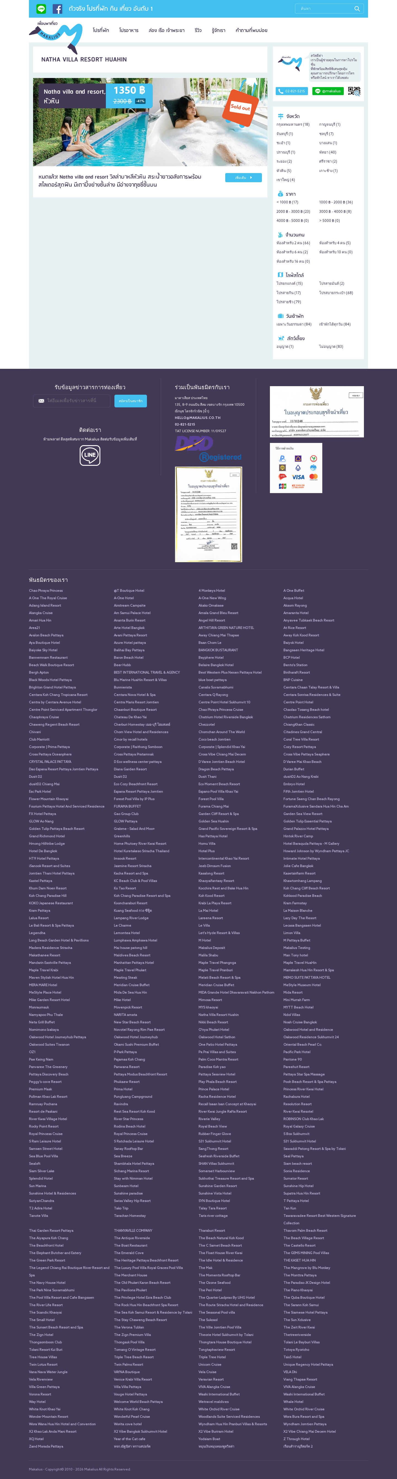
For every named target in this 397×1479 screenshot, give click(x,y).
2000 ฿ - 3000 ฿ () (293, 212)
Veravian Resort (211, 1380)
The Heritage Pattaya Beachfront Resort (146, 1261)
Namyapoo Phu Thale (46, 1015)
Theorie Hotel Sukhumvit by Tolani (225, 1335)
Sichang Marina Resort (131, 1171)
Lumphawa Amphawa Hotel (135, 941)
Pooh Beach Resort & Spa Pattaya (309, 1082)
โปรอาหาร (129, 30)
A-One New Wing (212, 598)
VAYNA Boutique (127, 1372)
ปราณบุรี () (286, 152)
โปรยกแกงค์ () (290, 284)
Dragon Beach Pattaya (216, 769)
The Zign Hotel (41, 1335)
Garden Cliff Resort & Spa (218, 814)
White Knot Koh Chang (131, 1409)
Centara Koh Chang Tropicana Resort (58, 695)
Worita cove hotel (128, 1424)
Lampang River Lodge (131, 918)
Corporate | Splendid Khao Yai (221, 747)
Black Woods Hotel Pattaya (50, 680)
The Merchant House (130, 1276)
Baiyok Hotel (293, 643)
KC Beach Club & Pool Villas (135, 881)
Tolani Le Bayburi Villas (301, 1342)
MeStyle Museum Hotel (302, 985)
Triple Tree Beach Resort (134, 1357)
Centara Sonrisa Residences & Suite (311, 695)
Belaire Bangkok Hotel (216, 665)
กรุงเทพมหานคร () (293, 125)
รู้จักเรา (218, 30)
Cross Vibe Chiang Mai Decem (222, 755)
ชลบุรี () (326, 134)
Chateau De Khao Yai (130, 717)
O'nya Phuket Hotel (213, 1030)
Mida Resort (292, 993)
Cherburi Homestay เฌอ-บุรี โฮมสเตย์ (142, 725)
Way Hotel (37, 1402)
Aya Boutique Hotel (44, 643)
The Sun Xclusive (297, 1320)
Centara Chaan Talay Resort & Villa (311, 688)
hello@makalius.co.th (198, 418)
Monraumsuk (39, 1008)
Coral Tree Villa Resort (301, 740)
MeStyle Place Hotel (45, 993)
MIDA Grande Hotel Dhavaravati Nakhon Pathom (236, 993)
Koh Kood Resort (211, 896)
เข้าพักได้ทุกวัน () (335, 324)
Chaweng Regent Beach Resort (54, 725)
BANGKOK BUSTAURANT (218, 650)
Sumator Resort (295, 1179)
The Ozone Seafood (214, 1283)
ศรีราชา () (328, 162)
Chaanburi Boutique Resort (135, 710)
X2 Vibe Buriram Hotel (215, 1432)
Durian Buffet (293, 769)
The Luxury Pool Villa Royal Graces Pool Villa (148, 1268)
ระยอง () (284, 162)
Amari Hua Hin (40, 621)
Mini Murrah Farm (296, 1000)
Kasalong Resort (211, 874)
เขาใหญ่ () (286, 180)
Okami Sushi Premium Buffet (136, 1045)
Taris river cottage (213, 1216)
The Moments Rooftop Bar (219, 1276)
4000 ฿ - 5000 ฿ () (293, 221)
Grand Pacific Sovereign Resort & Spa (227, 829)
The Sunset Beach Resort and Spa (56, 1328)
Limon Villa (291, 933)
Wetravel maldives (213, 1402)
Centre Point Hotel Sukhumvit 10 (224, 702)
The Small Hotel (42, 1320)
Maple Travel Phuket (130, 970)
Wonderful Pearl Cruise (132, 1417)
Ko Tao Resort (125, 889)
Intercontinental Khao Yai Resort (223, 859)
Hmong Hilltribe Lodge (47, 844)
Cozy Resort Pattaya (299, 747)
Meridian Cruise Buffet (131, 985)
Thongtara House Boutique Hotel (224, 1342)
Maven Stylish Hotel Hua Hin (51, 978)
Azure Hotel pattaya (130, 643)
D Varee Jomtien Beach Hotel (221, 762)
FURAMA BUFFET (127, 807)
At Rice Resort (294, 628)
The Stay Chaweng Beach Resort (140, 1320)
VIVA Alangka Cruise (214, 1387)
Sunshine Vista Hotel (214, 1194)
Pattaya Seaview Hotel (216, 1075)
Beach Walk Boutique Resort (51, 665)
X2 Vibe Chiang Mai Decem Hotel (309, 1432)
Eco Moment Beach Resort (219, 784)
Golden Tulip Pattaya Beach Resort (56, 829)
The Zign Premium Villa (132, 1335)
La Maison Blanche (297, 911)
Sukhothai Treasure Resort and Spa (226, 1179)
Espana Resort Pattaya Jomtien (138, 792)
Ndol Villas (291, 1015)
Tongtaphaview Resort (216, 1350)
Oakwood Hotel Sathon (216, 1037)
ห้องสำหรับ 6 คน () (292, 252)
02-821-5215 (291, 91)
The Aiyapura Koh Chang (48, 1238)
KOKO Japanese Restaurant (51, 903)
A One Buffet (293, 591)
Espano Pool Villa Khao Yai (218, 792)
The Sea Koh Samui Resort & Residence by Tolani (153, 1313)
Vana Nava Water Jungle (48, 1372)
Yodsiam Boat (209, 1439)
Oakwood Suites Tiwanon (49, 1045)
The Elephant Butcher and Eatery (55, 1253)
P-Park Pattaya (125, 1052)
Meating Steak (125, 978)
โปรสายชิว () (289, 302)
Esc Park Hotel (40, 792)
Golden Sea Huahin (213, 822)
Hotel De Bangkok (43, 851)
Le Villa (204, 926)
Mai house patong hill (130, 948)
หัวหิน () (284, 171)
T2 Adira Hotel (40, 1209)
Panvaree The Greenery (48, 1067)
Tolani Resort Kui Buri (45, 1350)
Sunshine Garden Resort (217, 1186)
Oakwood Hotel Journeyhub (136, 1037)
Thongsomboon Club (45, 1342)
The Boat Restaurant (130, 1246)
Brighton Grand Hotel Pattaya (52, 688)
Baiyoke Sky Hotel (43, 650)
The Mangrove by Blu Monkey (306, 1268)
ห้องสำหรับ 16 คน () (293, 262)
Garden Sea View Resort (302, 814)
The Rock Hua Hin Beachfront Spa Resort (146, 1305)
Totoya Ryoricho (296, 1350)
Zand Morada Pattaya (46, 1447)
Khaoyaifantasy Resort (216, 881)
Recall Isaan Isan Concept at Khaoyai (227, 1104)
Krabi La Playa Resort (214, 903)
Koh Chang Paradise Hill (47, 896)
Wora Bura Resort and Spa (303, 1417)
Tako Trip (121, 1209)
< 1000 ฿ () (287, 202)
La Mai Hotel (208, 911)
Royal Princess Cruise (46, 1134)
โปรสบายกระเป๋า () (336, 293)
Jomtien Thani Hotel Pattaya (51, 874)
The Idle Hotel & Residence (220, 1261)
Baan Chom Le (209, 643)
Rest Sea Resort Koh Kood (134, 1112)
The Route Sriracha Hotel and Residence (230, 1305)
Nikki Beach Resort (213, 1022)
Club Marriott (39, 740)
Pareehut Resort (296, 1067)
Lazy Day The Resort (299, 918)
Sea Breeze (123, 1156)
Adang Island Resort (45, 606)
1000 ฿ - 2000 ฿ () (336, 202)
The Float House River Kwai (220, 1253)
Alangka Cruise (41, 613)
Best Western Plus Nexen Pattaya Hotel (230, 673)
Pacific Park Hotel (296, 1052)
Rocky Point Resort (43, 1127)
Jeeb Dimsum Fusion (214, 866)
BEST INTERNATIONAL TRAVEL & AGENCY (147, 673)
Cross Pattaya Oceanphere (50, 755)
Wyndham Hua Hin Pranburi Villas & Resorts (232, 1424)
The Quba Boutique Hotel (303, 1298)
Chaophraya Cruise (44, 717)
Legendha (37, 933)
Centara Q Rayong (213, 695)
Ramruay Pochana (43, 1104)
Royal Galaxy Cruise (299, 1127)
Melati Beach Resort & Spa (219, 978)
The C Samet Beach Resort (220, 1246)
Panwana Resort (127, 1067)
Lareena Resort (210, 918)
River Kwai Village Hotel (48, 1119)
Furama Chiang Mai (213, 807)
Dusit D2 (35, 777)
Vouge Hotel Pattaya (130, 1395)
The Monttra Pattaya (299, 1276)
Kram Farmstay (295, 903)
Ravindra (121, 1104)
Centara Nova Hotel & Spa (134, 695)
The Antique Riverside (132, 1238)
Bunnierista (123, 688)
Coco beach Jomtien (214, 740)
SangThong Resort (213, 1149)
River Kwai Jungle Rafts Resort (222, 1112)
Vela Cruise (207, 1372)
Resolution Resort (297, 1104)
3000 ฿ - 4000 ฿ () (335, 212)
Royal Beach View (212, 1127)
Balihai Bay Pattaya (129, 650)
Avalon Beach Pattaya (46, 636)
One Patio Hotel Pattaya (217, 1045)
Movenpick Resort (128, 1008)
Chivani (35, 732)
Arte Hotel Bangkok (129, 628)
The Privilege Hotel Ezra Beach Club (142, 1298)
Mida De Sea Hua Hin (130, 993)
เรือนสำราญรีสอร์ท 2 (298, 1447)
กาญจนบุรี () (329, 125)
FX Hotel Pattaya (42, 814)
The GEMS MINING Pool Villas (306, 1253)
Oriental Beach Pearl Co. (302, 1045)
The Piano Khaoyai (298, 1290)
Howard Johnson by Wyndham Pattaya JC (316, 851)
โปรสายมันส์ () (331, 284)
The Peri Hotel (210, 1290)
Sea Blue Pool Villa (43, 1156)
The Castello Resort (299, 1246)
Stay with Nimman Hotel (133, 1179)
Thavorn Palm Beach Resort (305, 1231)
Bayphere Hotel (211, 658)
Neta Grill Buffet (42, 1022)
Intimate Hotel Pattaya (301, 859)
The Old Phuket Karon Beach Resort (142, 1283)
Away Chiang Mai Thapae (218, 636)
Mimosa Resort (210, 1000)
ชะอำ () (283, 143)
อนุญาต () (285, 347)
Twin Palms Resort (128, 1365)
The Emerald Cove (129, 1253)
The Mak (205, 1268)
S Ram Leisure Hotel (45, 1142)
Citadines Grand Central (302, 732)
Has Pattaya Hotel (212, 836)
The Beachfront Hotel (46, 1246)
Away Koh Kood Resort (301, 636)
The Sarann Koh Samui (301, 1305)
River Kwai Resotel (298, 1112)
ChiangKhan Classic (298, 725)
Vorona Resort (40, 1395)
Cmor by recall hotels (130, 740)
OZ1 (32, 1052)
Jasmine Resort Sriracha (132, 866)
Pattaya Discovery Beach (48, 1075)
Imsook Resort (125, 859)
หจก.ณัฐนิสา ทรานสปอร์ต (132, 1447)
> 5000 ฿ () (329, 221)
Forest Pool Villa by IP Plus (134, 799)
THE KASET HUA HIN (299, 1261)
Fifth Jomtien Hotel (298, 792)
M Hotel (204, 941)
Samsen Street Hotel (45, 1149)
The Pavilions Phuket (130, 1290)
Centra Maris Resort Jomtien (136, 702)
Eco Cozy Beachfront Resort (135, 784)
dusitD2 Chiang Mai (44, 784)
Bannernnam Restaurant (48, 658)
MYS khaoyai (208, 1008)
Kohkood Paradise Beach (302, 896)
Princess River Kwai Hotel (303, 1089)
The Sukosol (208, 1320)
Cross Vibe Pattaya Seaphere (306, 755)
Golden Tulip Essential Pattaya (307, 822)
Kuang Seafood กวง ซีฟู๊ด (133, 911)
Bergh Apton (39, 673)
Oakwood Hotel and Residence (308, 1030)
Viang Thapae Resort (300, 1380)
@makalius (328, 91)
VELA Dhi (290, 1372)
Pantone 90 (292, 1060)
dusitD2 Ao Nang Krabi (300, 777)
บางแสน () (328, 143)
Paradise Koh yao (212, 1067)
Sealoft (34, 1164)
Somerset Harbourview (216, 1171)
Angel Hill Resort (211, 621)
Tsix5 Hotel (292, 1357)
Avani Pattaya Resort (130, 636)
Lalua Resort (39, 918)
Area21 (34, 628)
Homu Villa (206, 844)
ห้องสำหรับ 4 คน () (335, 243)
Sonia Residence (296, 1171)
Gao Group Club (126, 814)
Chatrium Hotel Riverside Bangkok (225, 717)
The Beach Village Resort (303, 1238)
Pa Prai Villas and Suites (217, 1052)
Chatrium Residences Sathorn (307, 717)
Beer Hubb (122, 665)
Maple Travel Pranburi (215, 970)
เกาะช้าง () (328, 171)
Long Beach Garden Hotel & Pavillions (58, 941)
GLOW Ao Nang (41, 822)
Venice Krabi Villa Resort (133, 1380)
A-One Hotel (124, 598)
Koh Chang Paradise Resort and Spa (142, 896)
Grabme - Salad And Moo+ (134, 829)
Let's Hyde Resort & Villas (219, 933)
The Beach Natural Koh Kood (221, 1238)
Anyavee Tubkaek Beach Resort (308, 621)
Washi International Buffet (219, 1395)
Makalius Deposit (211, 948)
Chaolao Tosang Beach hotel (306, 710)
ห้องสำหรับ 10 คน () (336, 252)
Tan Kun (289, 1209)
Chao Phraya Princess (46, 591)
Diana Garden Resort (130, 769)
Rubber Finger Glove (214, 1134)
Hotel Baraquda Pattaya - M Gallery (311, 844)
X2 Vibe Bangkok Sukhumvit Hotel (140, 1432)
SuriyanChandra (41, 1201)
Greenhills (122, 836)
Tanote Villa (38, 1216)
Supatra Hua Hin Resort (301, 1194)
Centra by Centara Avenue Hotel (55, 702)
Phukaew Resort (127, 1082)
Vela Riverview (41, 1380)
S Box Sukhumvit (296, 1134)
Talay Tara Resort (212, 1209)
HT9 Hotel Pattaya (44, 859)
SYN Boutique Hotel (214, 1201)
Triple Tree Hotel (212, 1357)
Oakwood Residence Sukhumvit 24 (311, 1037)
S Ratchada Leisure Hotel (134, 1142)
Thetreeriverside (297, 1335)
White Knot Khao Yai (44, 1409)
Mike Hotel (122, 1000)
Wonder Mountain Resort (48, 1417)
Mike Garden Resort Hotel (49, 1000)
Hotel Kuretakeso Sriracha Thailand (141, 851)
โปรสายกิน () (289, 293)
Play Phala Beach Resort (217, 1082)
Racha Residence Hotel (217, 1097)
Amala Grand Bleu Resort (218, 613)
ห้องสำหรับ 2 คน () (293, 243)
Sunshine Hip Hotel (298, 1186)
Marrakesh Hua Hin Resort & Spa (308, 970)
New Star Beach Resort (132, 1022)
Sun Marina (37, 1186)
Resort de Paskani (43, 1112)
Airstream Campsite (130, 606)
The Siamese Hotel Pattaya (305, 1313)
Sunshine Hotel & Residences (52, 1194)
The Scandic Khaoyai (45, 1313)
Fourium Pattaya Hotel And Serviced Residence (66, 807)
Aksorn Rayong (295, 606)
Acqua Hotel (293, 598)
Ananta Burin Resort (129, 621)
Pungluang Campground (133, 1097)
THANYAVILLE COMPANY (133, 1231)
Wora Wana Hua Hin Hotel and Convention (62, 1424)
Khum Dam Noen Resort (47, 889)
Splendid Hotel (41, 1179)
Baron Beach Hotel (128, 658)
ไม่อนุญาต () (331, 347)
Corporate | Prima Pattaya (49, 747)
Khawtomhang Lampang (302, 881)
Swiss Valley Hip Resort (132, 1201)
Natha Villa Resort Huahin (218, 1015)
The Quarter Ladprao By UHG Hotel (226, 1298)
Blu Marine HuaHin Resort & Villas (140, 680)
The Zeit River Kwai (299, 1328)
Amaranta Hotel (296, 613)
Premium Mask (40, 1089)
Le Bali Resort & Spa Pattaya (51, 926)
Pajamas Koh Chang (129, 1060)
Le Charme (122, 926)
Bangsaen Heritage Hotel (303, 650)
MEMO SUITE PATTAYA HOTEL (306, 978)
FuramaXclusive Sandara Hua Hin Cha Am (316, 807)
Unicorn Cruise (209, 1365)
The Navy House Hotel (47, 1283)
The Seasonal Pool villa (216, 1313)
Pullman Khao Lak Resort (48, 1097)
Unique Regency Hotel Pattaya (308, 1365)
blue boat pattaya (212, 680)
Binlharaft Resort (296, 673)
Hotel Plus (206, 851)
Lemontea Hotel (127, 933)
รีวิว (198, 30)
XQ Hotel (36, 1439)
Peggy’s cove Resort (45, 1082)
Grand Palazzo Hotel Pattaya (306, 829)
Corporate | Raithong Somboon (138, 747)
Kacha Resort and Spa (131, 874)
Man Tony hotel (295, 956)
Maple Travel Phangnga (217, 963)
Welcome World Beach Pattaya (138, 1402)
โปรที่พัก (101, 30)
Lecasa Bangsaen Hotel (302, 926)
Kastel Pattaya (40, 881)
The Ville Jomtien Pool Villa (219, 1328)
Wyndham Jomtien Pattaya (304, 1424)
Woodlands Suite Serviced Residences (229, 1417)
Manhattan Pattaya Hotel (134, 963)
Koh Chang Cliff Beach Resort (306, 889)
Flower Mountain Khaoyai (48, 799)
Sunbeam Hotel (126, 1186)
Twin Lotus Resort (43, 1365)
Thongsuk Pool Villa (129, 1342)
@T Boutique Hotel (129, 591)
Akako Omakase (211, 606)
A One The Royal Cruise (48, 598)
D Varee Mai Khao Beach (302, 762)
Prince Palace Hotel (213, 1089)
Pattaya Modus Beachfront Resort (140, 1075)
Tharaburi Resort (211, 1231)
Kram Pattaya (39, 911)
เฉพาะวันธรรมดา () (294, 324)
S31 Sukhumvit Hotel (214, 1142)
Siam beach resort (297, 1164)
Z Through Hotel (296, 1439)
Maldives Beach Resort (132, 956)
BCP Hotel (291, 658)
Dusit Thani (207, 777)
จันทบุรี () (285, 134)
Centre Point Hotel (298, 702)
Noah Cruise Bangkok (300, 1022)
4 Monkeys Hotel (211, 591)
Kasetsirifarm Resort (299, 874)
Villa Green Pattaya (44, 1387)
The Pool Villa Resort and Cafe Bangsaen (61, 1298)
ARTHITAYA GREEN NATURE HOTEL (226, 628)
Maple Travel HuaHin (299, 963)
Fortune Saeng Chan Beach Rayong (311, 799)
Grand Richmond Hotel (47, 836)
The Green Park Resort (47, 1261)
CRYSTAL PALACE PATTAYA (50, 762)
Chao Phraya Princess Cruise (220, 710)
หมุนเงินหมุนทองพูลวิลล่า (216, 1447)
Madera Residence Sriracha (50, 948)
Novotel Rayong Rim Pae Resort (139, 1030)
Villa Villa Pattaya (127, 1387)
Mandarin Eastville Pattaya (50, 963)
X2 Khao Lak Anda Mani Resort (52, 1432)
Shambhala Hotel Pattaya (134, 1164)
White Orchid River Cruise (219, 1409)
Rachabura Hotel (296, 1097)
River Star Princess (128, 1119)
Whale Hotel (293, 1402)
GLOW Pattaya (125, 822)
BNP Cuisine (293, 680)
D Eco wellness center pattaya (138, 762)
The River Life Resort (46, 1305)
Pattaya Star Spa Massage (304, 1075)
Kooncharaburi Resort (130, 903)
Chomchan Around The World (221, 732)
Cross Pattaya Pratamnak (134, 755)
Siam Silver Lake (41, 1171)
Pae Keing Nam (41, 1060)
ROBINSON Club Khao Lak (303, 1119)
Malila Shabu (208, 956)
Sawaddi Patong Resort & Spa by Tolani (314, 1149)
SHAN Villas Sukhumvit (216, 1164)
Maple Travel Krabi (43, 970)
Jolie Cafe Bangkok (298, 866)
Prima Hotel (123, 1089)
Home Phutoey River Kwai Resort (140, 844)
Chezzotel (206, 725)
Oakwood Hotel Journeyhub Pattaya (57, 1037)
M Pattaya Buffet (296, 941)
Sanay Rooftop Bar (128, 1149)
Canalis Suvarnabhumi (215, 688)
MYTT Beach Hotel (298, 1008)
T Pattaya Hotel (296, 1201)
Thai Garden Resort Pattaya (51, 1231)
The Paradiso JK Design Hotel (306, 1283)
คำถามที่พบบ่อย (251, 30)
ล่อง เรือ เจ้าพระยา (166, 30)
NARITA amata (125, 1015)
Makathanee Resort (44, 956)
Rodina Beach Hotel (129, 1127)
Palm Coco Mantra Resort (218, 1060)
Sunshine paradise (128, 1194)
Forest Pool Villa (211, 799)
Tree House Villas (43, 1357)
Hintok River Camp (298, 836)
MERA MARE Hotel (43, 985)
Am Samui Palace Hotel (132, 613)
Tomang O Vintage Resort (134, 1350)
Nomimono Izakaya (44, 1030)
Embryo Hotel (294, 784)
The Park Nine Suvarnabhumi (51, 1290)
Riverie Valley (209, 1119)
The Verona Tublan (129, 1328)
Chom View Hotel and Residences (141, 732)
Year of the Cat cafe (129, 1439)
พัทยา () (327, 152)
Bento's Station (295, 665)
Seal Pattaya (293, 1156)
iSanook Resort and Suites (49, 866)
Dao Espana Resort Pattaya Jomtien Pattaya (63, 769)
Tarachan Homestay (130, 1216)
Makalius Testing (296, 948)
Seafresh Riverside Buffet (218, 1156)
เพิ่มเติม (243, 178)
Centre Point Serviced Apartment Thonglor (63, 710)
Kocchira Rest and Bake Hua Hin (223, 889)
